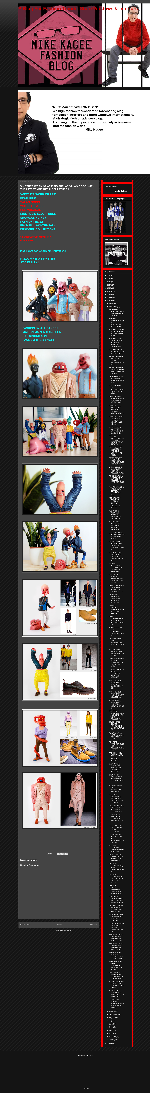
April (111, 1030)
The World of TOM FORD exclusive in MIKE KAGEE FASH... (116, 736)
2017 (109, 285)
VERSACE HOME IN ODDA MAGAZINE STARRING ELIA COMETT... (116, 332)
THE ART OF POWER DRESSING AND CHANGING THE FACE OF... (116, 578)
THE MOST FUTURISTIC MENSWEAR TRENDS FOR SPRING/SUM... (115, 889)
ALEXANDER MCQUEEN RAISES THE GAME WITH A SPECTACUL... (115, 515)
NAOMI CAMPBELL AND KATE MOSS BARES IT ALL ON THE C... (116, 370)
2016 (109, 288)
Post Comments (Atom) (63, 931)
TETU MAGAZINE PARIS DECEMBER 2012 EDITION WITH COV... (116, 389)
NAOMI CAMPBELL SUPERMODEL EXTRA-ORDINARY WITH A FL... (116, 360)
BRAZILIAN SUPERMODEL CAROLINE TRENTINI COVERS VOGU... (116, 409)
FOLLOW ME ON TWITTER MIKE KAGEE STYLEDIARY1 (115, 828)
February (112, 1036)
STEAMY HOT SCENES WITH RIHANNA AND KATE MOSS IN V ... (116, 779)
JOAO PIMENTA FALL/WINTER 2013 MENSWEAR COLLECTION (116, 694)
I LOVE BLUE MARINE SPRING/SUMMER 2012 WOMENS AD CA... (116, 1003)
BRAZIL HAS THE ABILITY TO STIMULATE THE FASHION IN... (116, 430)
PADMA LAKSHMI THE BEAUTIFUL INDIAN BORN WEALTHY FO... (116, 857)
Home (59, 925)
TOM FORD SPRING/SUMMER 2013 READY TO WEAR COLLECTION (116, 715)
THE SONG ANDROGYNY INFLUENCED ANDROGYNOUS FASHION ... (116, 799)
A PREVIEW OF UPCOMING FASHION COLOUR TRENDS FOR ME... (115, 503)
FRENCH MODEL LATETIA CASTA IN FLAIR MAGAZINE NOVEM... (116, 757)
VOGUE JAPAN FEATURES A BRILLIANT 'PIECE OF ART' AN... (116, 993)
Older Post (93, 925)
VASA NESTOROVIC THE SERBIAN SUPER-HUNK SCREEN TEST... (116, 937)
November (113, 307)
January (112, 1040)
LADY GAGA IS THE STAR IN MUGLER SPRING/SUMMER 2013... (116, 379)
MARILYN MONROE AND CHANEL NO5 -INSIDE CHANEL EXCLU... (116, 588)
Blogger (86, 1088)
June (111, 1024)
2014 (109, 294)
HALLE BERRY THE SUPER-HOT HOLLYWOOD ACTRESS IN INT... (117, 809)
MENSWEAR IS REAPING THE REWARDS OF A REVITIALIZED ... (116, 975)
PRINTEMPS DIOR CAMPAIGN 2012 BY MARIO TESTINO (116, 917)
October (112, 1011)
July (110, 1021)
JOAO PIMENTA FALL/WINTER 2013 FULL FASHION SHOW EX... (116, 684)
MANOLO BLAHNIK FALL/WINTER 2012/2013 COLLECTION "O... (117, 470)
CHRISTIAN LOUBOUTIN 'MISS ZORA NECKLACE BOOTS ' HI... (114, 598)
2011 (109, 1044)
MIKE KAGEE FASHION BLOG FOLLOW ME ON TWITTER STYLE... (116, 878)
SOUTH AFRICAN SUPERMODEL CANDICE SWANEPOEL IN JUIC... (116, 556)
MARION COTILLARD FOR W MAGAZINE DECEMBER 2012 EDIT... (116, 620)
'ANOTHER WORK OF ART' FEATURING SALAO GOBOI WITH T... (116, 965)
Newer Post (25, 925)
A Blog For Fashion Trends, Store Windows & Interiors (78, 8)
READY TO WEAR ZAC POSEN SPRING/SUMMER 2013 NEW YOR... (116, 461)
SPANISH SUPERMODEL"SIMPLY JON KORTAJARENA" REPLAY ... (116, 440)
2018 (109, 282)
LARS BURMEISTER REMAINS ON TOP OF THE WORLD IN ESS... (117, 536)
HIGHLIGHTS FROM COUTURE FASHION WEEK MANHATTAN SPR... (116, 662)
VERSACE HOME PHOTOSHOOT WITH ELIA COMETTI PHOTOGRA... (115, 342)
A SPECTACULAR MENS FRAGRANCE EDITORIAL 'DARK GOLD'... (116, 631)
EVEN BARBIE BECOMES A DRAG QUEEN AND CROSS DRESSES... (115, 768)
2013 (109, 298)
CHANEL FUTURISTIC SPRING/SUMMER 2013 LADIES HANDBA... (116, 609)
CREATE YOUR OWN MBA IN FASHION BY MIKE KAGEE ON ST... (116, 818)
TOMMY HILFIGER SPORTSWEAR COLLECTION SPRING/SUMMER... (116, 480)
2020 (109, 275)
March (111, 1033)
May (111, 1027)
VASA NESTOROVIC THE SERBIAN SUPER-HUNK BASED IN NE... (116, 946)
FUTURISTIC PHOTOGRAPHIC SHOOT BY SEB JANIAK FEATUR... (116, 899)
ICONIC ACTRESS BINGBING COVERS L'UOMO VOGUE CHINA (116, 955)
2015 (109, 291)
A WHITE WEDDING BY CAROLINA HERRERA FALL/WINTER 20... (116, 491)
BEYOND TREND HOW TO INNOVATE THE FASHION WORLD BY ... (116, 726)
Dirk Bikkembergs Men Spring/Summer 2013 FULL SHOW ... (116, 642)
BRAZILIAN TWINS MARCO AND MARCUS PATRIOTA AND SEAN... (116, 420)
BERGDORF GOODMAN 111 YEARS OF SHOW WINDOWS (116, 848)
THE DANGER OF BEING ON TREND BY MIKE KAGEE (116, 351)
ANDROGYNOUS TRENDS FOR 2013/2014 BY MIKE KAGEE (115, 789)
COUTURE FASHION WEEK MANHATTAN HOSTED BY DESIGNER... (116, 673)
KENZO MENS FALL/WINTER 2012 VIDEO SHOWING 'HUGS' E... (116, 704)
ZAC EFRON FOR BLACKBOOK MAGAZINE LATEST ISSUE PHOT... (115, 451)
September (113, 1014)
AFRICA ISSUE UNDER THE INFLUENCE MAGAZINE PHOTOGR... (114, 526)
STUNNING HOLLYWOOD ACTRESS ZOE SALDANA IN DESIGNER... (115, 567)
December (113, 303)
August (112, 1017)
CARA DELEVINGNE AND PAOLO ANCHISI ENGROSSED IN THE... (116, 927)
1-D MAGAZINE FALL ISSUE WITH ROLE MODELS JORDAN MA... (117, 908)
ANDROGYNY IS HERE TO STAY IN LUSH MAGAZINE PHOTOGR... (116, 312)
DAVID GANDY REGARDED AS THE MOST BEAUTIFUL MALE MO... (116, 545)
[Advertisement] (35, 1068)
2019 (109, 279)
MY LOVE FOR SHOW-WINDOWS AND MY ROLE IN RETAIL (116, 652)
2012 (109, 301)
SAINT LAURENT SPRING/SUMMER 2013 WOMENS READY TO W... (116, 399)
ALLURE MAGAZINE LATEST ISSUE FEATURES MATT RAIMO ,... (116, 984)
